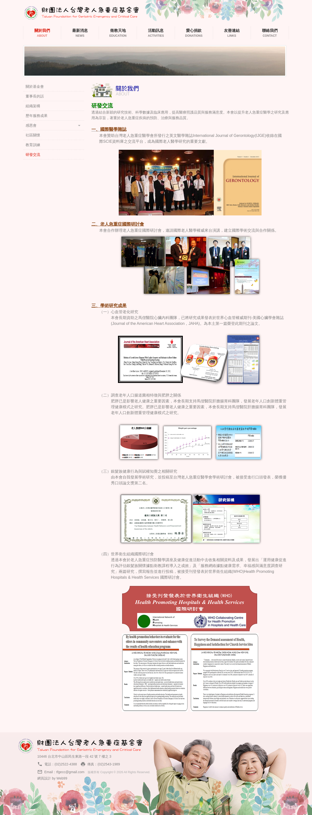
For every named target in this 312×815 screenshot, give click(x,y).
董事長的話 (35, 96)
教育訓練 (33, 145)
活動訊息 (156, 33)
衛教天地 (118, 33)
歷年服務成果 (37, 116)
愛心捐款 (194, 33)
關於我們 (42, 33)
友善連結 (232, 33)
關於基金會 (35, 86)
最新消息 (80, 33)
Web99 (62, 778)
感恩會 (31, 125)
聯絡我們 (270, 33)
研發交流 (33, 154)
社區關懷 (33, 135)
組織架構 (33, 106)
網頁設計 (44, 778)
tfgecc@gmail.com (70, 772)
